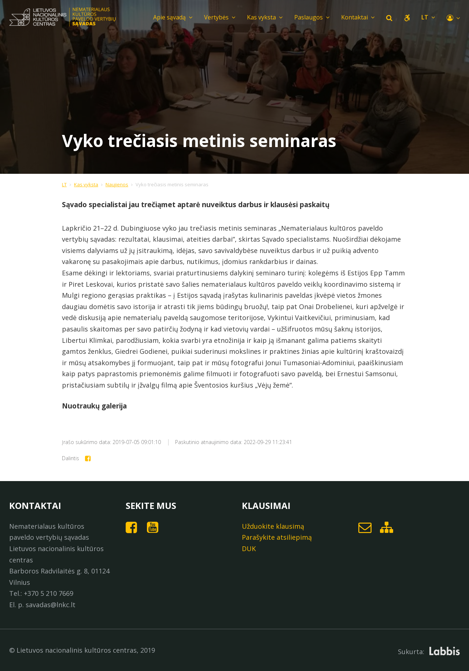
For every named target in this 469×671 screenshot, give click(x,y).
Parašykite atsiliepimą (277, 537)
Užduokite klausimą (273, 526)
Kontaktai (357, 17)
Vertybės (219, 17)
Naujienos (117, 184)
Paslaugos (311, 17)
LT (64, 184)
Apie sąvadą (172, 17)
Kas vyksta (264, 17)
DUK (249, 548)
